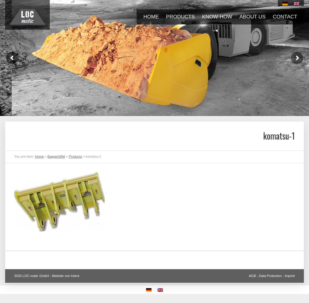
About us (253, 17)
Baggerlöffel (56, 156)
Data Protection (270, 276)
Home (151, 17)
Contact (285, 17)
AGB (252, 276)
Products (180, 17)
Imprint (290, 276)
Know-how (217, 17)
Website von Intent (65, 276)
